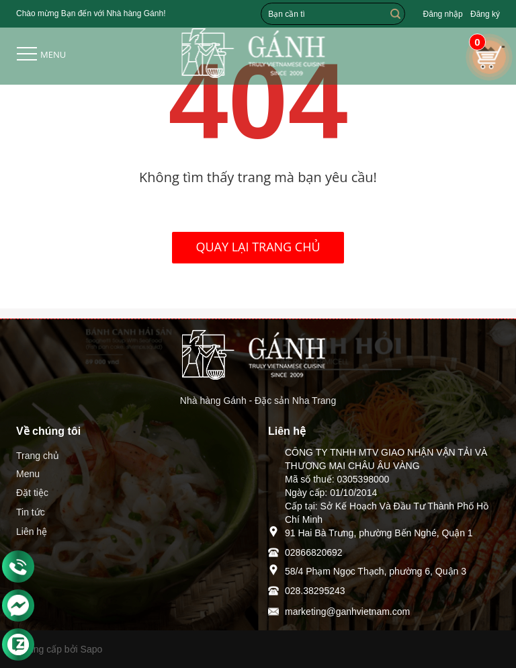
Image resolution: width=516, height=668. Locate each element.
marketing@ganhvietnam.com (347, 611)
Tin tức (30, 512)
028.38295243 (315, 590)
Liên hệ (31, 531)
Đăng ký (485, 14)
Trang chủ (37, 455)
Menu (28, 473)
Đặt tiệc (32, 492)
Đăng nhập (443, 14)
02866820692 (314, 552)
